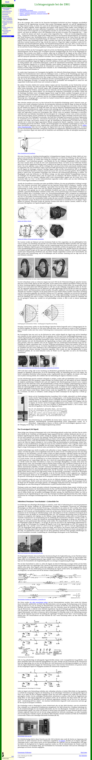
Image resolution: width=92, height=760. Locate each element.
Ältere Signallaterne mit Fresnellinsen (26, 153)
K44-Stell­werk (5, 16)
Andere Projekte (23, 15)
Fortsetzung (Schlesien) (24, 754)
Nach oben (84, 754)
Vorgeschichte (22, 9)
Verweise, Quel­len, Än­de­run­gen (7, 28)
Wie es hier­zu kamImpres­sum (6, 31)
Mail (13, 756)
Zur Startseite (83, 757)
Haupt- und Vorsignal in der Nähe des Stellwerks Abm (30, 554)
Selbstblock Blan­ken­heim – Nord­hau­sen (7, 18)
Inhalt (7, 2)
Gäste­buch (4, 33)
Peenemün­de (5, 14)
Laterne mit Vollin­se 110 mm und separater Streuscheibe (41, 238)
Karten (3, 25)
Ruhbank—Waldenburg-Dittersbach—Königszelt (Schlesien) (33, 13)
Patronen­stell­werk (6, 12)
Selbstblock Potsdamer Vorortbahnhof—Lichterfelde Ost (32, 11)
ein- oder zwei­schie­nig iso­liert (39, 604)
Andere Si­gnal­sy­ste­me (7, 21)
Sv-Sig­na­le (62, 742)
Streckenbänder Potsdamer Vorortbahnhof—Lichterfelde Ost (32, 601)
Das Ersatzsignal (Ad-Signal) (26, 10)
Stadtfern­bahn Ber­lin (7, 11)
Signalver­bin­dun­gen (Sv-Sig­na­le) (6, 8)
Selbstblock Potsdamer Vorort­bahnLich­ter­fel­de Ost (38, 503)
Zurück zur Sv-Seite (6, 36)
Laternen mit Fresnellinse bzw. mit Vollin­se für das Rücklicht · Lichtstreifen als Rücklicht (38, 367)
